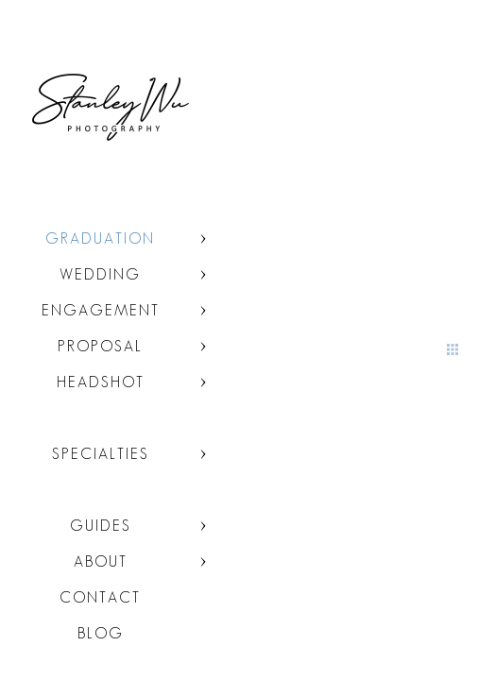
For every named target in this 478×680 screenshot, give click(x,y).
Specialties (100, 454)
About (101, 561)
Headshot (101, 382)
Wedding (100, 274)
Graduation (100, 238)
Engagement (101, 310)
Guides (100, 526)
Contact (100, 597)
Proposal (100, 346)
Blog (100, 633)
